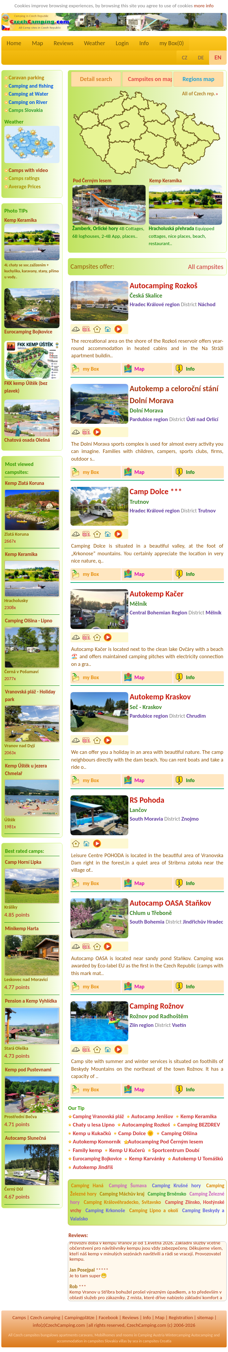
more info (203, 6)
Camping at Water (28, 94)
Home (14, 43)
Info (144, 43)
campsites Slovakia (103, 1341)
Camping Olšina (179, 1133)
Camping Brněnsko (167, 1194)
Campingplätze (79, 1317)
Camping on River (28, 102)
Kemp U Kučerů (127, 1150)
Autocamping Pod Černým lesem (165, 1141)
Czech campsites (26, 1335)
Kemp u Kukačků (92, 1133)
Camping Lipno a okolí (153, 1211)
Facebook (108, 1317)
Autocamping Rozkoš (163, 285)
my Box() (172, 43)
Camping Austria (151, 1335)
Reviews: (78, 1235)
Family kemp (87, 1150)
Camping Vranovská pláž (98, 1116)
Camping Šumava (128, 1186)
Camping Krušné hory (176, 1186)
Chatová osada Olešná (27, 440)
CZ (184, 57)
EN (217, 57)
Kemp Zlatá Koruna (24, 483)
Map (37, 43)
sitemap (205, 1317)
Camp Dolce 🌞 (136, 1133)
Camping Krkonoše (105, 1211)
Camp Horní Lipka (23, 862)
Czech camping (45, 1317)
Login (122, 43)
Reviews (63, 43)
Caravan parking (26, 77)
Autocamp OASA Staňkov (170, 903)
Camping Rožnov (157, 1006)
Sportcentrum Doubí (175, 1150)
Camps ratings (24, 178)
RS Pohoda (147, 800)
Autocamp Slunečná (25, 1138)
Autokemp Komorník (97, 1141)
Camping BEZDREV (198, 1124)
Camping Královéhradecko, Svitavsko (122, 1202)
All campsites (205, 267)
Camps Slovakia (26, 110)
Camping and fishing (31, 86)
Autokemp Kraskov (160, 696)
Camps (19, 1317)
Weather (94, 43)
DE (201, 57)
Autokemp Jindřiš (93, 1167)
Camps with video (28, 170)
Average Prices (25, 186)
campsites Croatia (157, 1341)
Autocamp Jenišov (152, 1116)
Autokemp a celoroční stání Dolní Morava (174, 394)
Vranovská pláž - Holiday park (30, 695)
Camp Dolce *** (156, 491)
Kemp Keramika (20, 220)
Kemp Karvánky (147, 1158)
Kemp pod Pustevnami (28, 1070)
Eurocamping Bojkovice (28, 332)
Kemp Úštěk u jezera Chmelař (26, 769)
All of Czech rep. (198, 94)
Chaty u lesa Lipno (94, 1124)
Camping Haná (87, 1186)
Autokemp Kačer (156, 593)
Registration (181, 1317)
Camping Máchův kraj (122, 1194)
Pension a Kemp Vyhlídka (31, 1001)
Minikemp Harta (22, 929)
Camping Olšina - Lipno (28, 621)
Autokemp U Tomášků (197, 1158)
